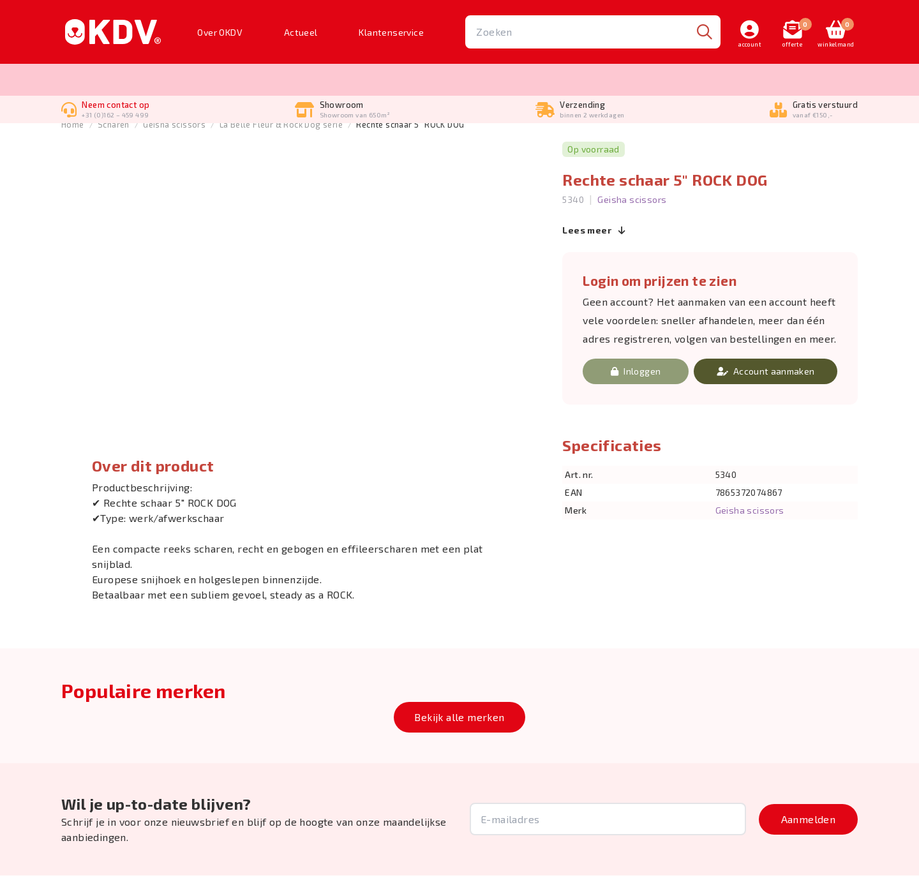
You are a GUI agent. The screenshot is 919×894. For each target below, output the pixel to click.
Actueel (301, 32)
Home (72, 143)
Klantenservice (391, 32)
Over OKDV (220, 32)
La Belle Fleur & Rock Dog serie (281, 143)
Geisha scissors (174, 143)
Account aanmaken (766, 389)
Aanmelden (808, 837)
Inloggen (636, 389)
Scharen (114, 143)
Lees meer (593, 249)
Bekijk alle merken (459, 735)
